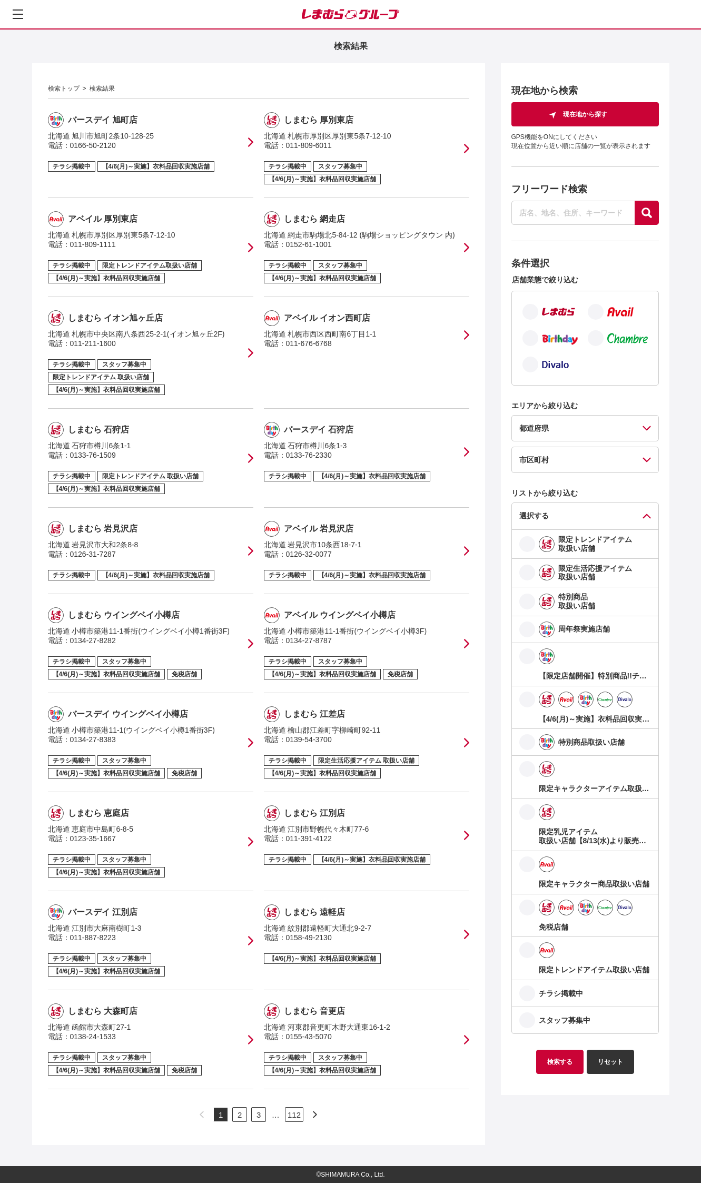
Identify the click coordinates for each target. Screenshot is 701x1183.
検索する (559, 1062)
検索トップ (64, 88)
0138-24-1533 (93, 1036)
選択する (534, 515)
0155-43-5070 (309, 1036)
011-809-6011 (309, 145)
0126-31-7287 (93, 554)
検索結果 (102, 88)
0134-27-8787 (309, 640)
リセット (610, 1062)
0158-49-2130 (309, 937)
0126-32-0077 (309, 554)
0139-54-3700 (309, 739)
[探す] (647, 213)
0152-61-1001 (309, 244)
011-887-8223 (93, 937)
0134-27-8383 (93, 739)
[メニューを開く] (17, 14)
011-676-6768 (309, 343)
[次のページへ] (315, 1114)
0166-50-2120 (93, 145)
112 (294, 1114)
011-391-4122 (309, 838)
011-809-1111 (93, 244)
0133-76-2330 (309, 455)
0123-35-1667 (93, 838)
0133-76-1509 (93, 455)
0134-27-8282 (93, 640)
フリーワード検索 (549, 189)
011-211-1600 (93, 343)
